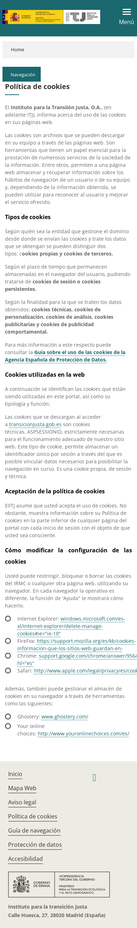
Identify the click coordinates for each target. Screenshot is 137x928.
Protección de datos (35, 844)
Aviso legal (22, 802)
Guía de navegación (34, 830)
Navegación (23, 74)
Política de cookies (32, 816)
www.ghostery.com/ (64, 716)
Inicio (15, 774)
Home (17, 49)
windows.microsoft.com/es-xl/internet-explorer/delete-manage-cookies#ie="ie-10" (71, 626)
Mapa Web (22, 788)
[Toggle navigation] (124, 16)
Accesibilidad (25, 859)
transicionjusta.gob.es (35, 424)
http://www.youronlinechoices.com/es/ (83, 733)
